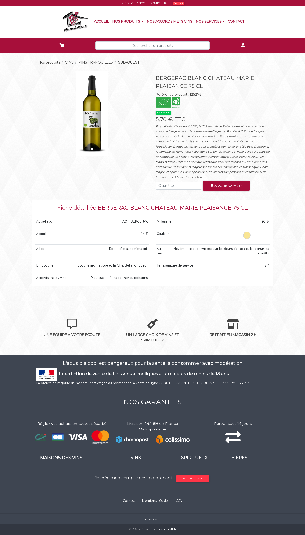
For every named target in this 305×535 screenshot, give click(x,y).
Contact (237, 21)
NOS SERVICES (209, 21)
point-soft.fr (167, 529)
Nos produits (128, 21)
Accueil (102, 21)
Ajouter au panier (226, 185)
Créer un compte (193, 478)
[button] (43, 113)
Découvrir (179, 3)
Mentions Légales (155, 501)
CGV (179, 501)
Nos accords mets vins (170, 21)
